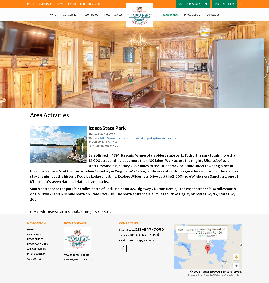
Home (52, 14)
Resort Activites (113, 14)
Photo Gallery (192, 14)
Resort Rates (90, 14)
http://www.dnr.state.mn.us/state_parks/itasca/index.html (139, 138)
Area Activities (169, 14)
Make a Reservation (193, 4)
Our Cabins (69, 14)
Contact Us (213, 14)
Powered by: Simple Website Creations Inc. (215, 275)
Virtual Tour (224, 4)
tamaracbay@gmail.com (140, 240)
